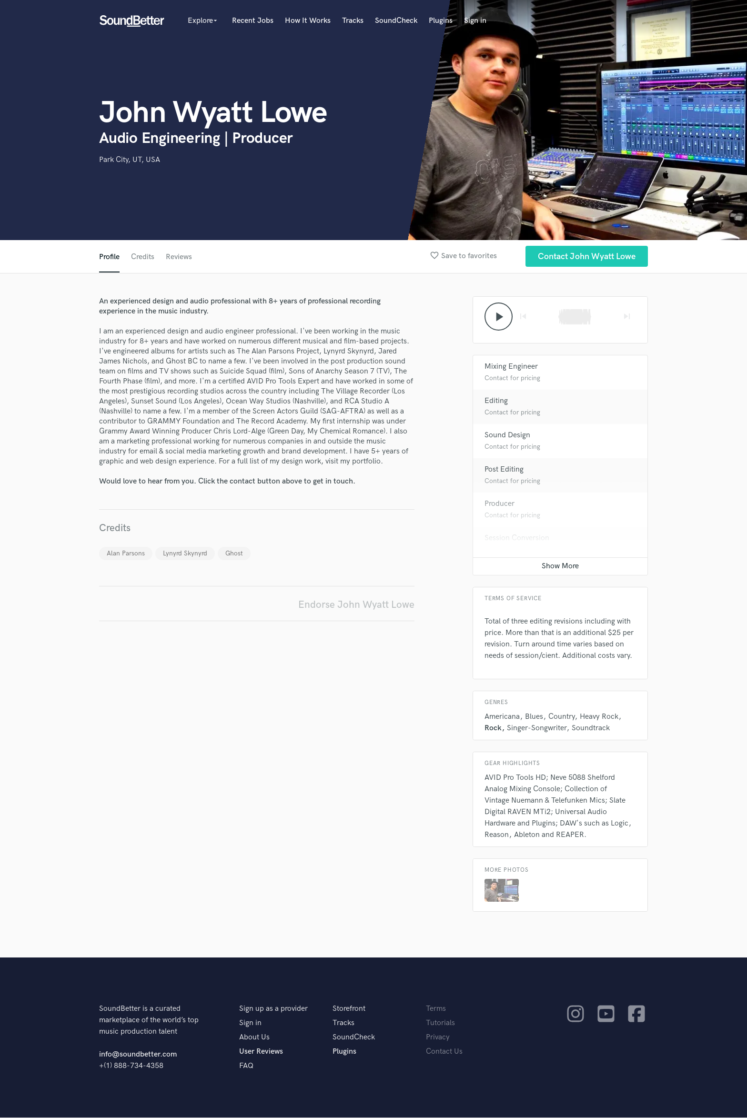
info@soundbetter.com (138, 1054)
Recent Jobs (252, 20)
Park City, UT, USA (129, 159)
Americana (502, 717)
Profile (109, 257)
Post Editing (504, 469)
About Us (254, 1037)
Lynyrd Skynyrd (185, 553)
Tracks (352, 20)
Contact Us (444, 1052)
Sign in (475, 20)
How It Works (308, 20)
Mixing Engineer (511, 367)
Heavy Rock (599, 717)
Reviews (179, 257)
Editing (496, 401)
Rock (493, 728)
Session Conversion (517, 538)
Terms (436, 1009)
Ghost (234, 553)
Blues (534, 717)
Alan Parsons (126, 553)
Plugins (441, 20)
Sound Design (507, 435)
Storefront (349, 1009)
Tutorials (440, 1023)
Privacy (438, 1037)
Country (561, 717)
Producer (500, 504)
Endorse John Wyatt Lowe (356, 605)
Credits (143, 257)
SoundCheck (396, 20)
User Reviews (261, 1052)
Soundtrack (591, 728)
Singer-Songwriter (536, 728)
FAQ (246, 1066)
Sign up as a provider (273, 1009)
